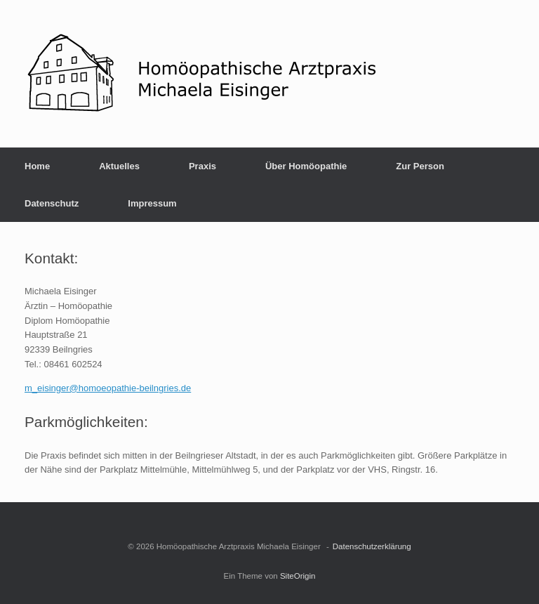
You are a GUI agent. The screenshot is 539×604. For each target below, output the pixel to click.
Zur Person (420, 166)
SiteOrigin (298, 576)
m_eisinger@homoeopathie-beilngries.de (108, 388)
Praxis (202, 166)
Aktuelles (119, 166)
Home (37, 166)
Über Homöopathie (306, 166)
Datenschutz (52, 203)
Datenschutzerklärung (372, 546)
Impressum (152, 203)
